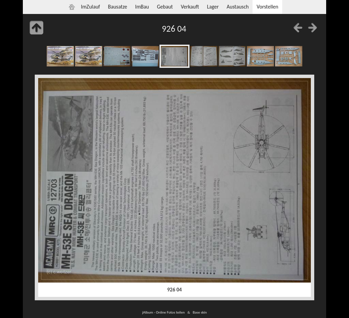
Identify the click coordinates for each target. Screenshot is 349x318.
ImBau (142, 6)
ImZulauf (90, 6)
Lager (212, 6)
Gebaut (165, 6)
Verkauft (190, 6)
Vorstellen (267, 6)
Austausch (238, 6)
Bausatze (117, 6)
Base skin (200, 312)
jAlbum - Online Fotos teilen (163, 312)
